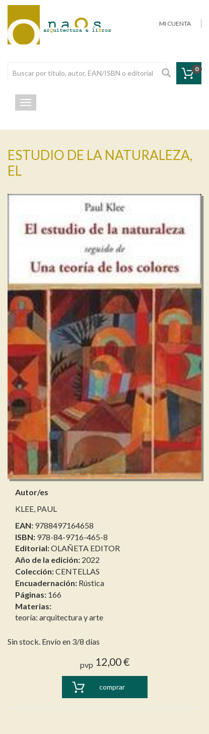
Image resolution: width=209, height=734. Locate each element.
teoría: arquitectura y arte (59, 617)
